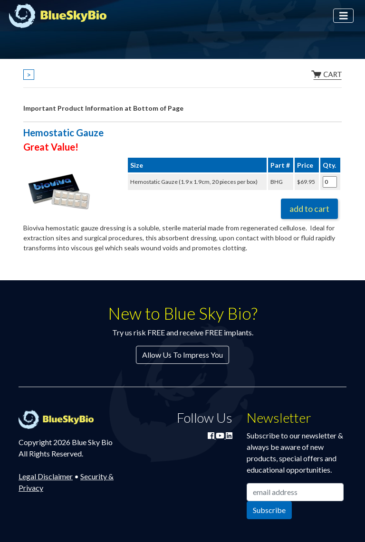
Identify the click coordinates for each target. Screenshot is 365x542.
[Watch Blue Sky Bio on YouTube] (221, 435)
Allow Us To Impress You (182, 354)
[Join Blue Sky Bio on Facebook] (212, 435)
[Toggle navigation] (343, 16)
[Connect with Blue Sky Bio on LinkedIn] (229, 435)
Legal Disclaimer (46, 476)
